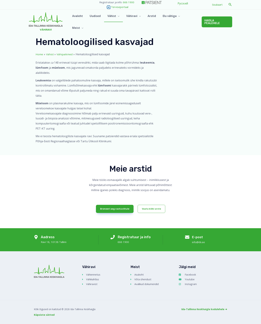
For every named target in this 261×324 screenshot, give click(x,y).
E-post (198, 237)
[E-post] (187, 237)
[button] (230, 4)
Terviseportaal (113, 7)
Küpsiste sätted (44, 314)
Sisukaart (217, 4)
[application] (120, 22)
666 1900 (128, 2)
